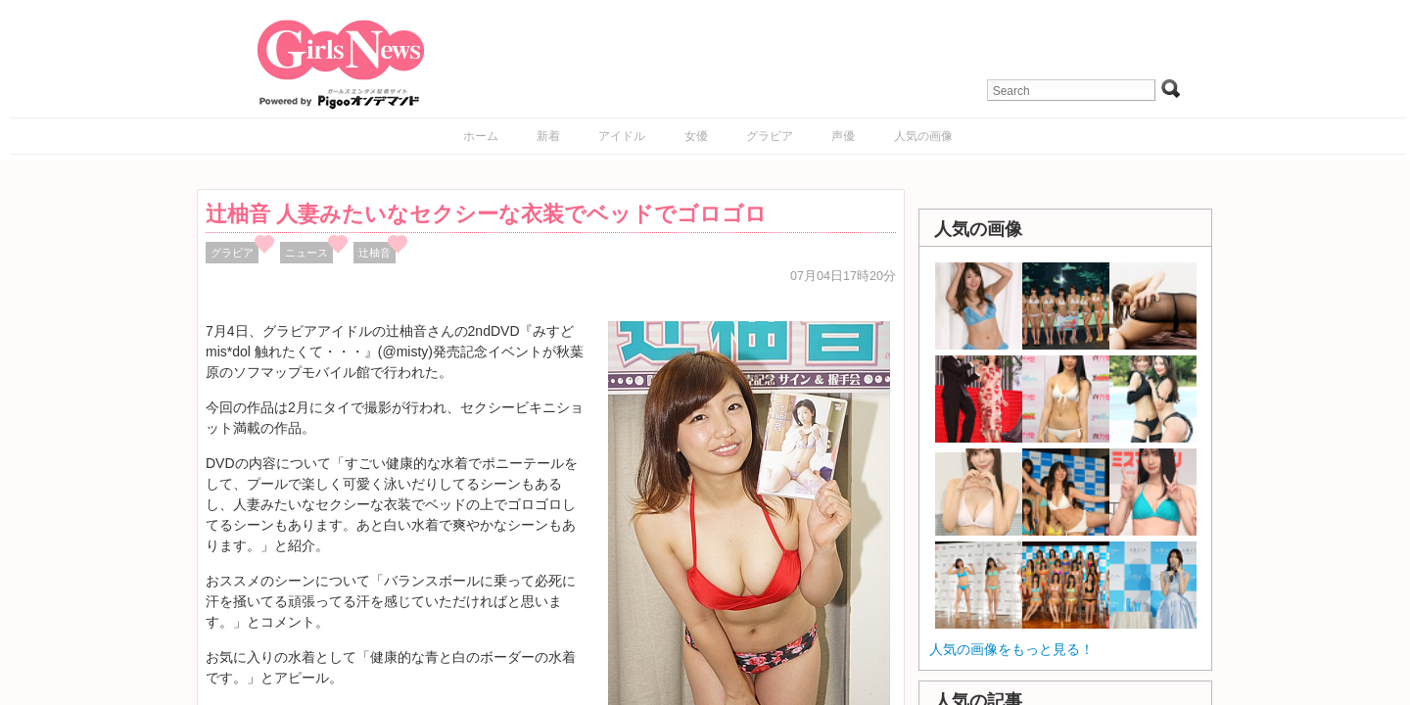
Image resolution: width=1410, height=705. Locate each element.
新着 (548, 136)
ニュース (306, 252)
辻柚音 (374, 252)
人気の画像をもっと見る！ (1011, 649)
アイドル (621, 136)
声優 (843, 136)
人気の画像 (923, 136)
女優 (696, 136)
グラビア (769, 136)
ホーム (480, 136)
